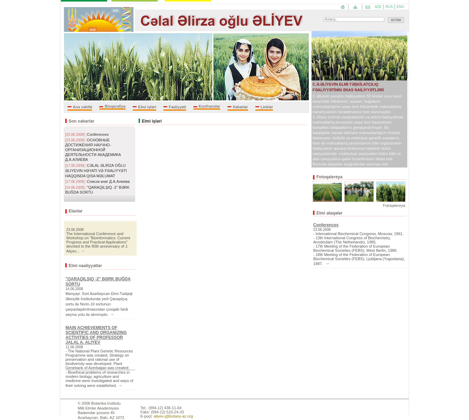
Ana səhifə (82, 107)
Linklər (267, 107)
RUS (389, 7)
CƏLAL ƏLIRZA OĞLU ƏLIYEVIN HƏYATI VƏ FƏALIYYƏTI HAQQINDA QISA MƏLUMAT (96, 170)
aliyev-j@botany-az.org (173, 416)
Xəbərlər (240, 107)
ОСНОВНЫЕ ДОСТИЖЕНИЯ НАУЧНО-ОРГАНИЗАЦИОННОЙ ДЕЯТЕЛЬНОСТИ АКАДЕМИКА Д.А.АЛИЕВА (93, 150)
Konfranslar (209, 106)
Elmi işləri (147, 107)
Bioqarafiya (115, 106)
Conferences (98, 134)
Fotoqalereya (394, 205)
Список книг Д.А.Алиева (108, 181)
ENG (400, 7)
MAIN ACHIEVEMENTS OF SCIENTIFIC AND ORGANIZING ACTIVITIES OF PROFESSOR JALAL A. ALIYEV (96, 335)
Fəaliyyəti (177, 107)
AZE (378, 7)
